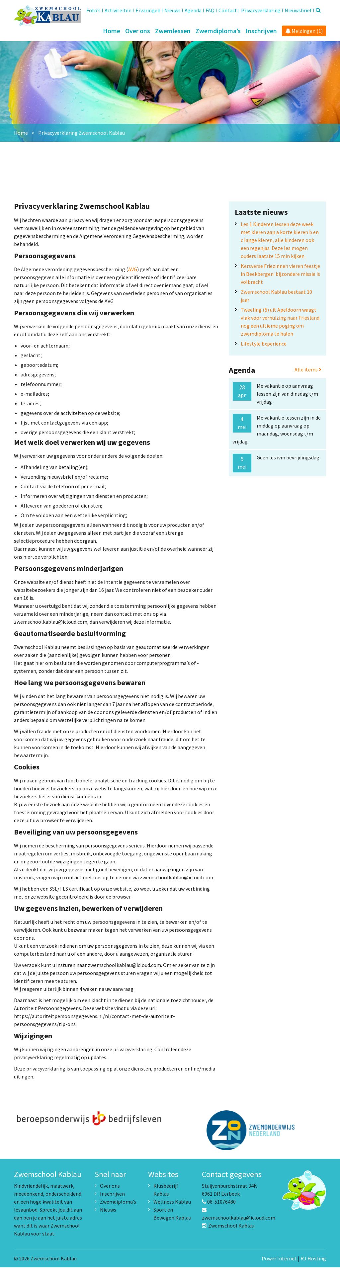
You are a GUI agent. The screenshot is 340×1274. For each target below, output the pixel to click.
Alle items (308, 376)
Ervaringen (147, 10)
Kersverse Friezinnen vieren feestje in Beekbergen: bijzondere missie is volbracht (280, 280)
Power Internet (279, 1265)
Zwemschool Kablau (228, 1232)
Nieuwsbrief (298, 10)
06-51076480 (219, 1208)
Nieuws (172, 10)
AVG (132, 276)
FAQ (210, 10)
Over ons (137, 31)
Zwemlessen (173, 31)
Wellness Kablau (172, 1208)
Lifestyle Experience (264, 350)
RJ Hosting (313, 1265)
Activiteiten (118, 10)
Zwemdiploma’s (218, 31)
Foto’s (93, 10)
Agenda (193, 10)
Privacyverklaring (261, 10)
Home (111, 31)
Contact (227, 10)
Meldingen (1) (304, 31)
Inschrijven (261, 31)
